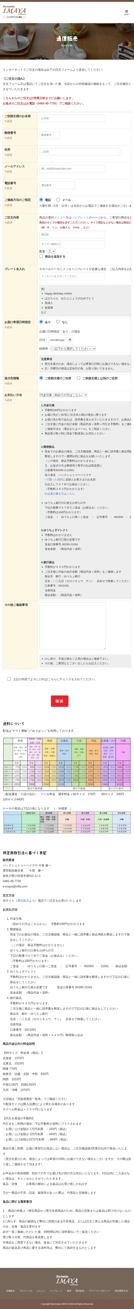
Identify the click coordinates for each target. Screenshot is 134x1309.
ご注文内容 (11, 217)
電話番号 (10, 183)
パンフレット (80, 217)
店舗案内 (10, 1291)
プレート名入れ (14, 269)
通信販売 (23, 900)
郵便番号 (10, 132)
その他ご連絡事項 (16, 604)
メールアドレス (14, 166)
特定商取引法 (121, 1291)
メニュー (60, 217)
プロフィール (25, 1291)
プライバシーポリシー (99, 1291)
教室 (69, 1291)
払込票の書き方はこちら (60, 493)
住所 (7, 149)
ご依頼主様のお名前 (17, 116)
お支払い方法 (13, 395)
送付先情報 (11, 378)
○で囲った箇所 (54, 479)
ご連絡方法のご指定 (17, 199)
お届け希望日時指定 (17, 322)
